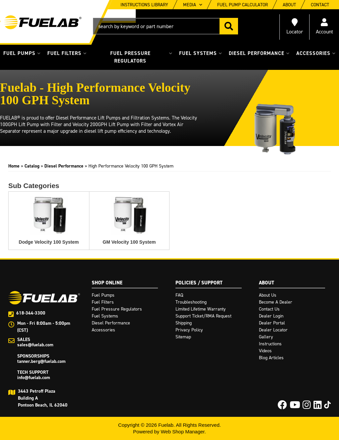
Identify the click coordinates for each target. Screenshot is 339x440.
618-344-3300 (30, 313)
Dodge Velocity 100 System (49, 242)
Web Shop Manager (182, 431)
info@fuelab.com (33, 377)
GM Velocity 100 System (129, 242)
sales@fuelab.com (35, 345)
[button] (165, 26)
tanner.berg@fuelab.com (41, 361)
